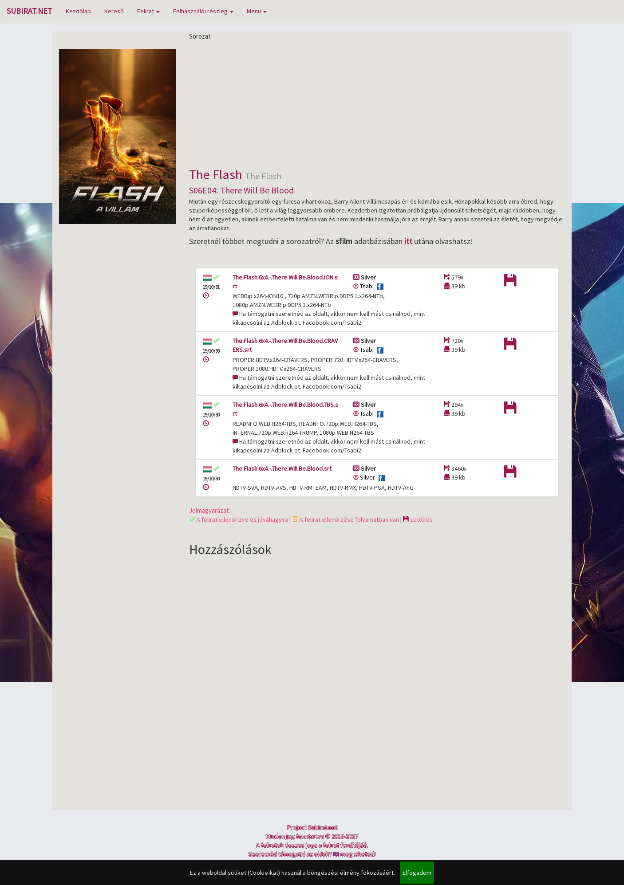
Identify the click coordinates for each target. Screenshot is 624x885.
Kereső (114, 11)
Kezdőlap (78, 11)
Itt (336, 854)
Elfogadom (417, 873)
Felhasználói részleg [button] (203, 11)
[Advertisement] (377, 103)
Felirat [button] (148, 11)
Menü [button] (257, 11)
